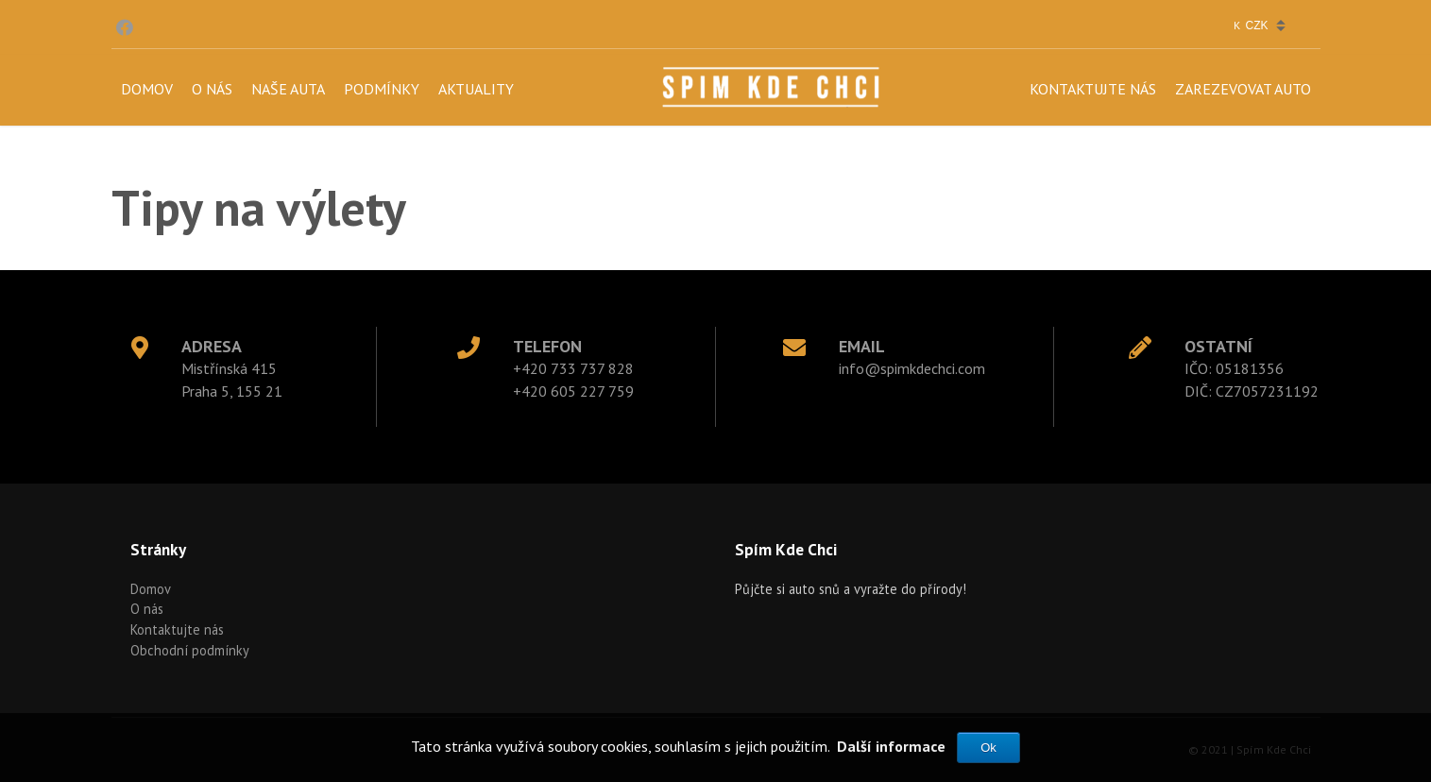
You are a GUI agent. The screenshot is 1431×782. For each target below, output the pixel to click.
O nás (212, 88)
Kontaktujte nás (1093, 88)
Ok (988, 747)
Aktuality (476, 88)
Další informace (891, 746)
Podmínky (381, 88)
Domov (147, 88)
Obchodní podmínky (189, 650)
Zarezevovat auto (1243, 88)
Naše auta (288, 88)
